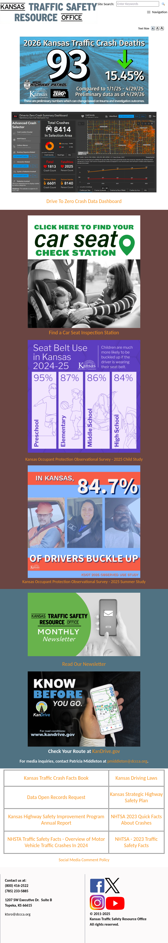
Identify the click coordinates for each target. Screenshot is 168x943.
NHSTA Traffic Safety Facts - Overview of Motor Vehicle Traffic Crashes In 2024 (56, 842)
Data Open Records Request (56, 797)
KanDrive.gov (106, 751)
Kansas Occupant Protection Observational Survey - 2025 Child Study (84, 459)
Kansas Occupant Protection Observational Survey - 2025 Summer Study (84, 581)
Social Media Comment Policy (84, 859)
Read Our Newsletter (84, 664)
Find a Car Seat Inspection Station (84, 332)
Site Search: (106, 4)
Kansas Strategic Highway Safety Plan (136, 797)
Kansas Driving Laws (136, 778)
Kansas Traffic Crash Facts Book (56, 778)
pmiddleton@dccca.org (127, 761)
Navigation (159, 12)
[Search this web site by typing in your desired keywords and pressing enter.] (137, 4)
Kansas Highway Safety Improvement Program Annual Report (56, 819)
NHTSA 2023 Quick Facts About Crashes (136, 819)
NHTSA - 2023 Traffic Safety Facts (136, 842)
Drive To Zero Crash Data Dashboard (83, 201)
